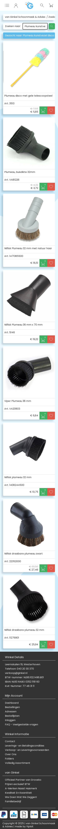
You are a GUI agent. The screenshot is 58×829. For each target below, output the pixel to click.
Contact (10, 741)
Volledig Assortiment (17, 763)
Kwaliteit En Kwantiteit (18, 792)
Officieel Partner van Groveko (23, 779)
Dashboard (12, 702)
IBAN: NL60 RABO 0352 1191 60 (22, 681)
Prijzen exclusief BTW (17, 784)
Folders (9, 758)
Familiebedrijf (13, 801)
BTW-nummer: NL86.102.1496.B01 (24, 677)
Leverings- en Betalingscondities (24, 745)
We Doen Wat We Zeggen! (21, 797)
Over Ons (10, 754)
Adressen (10, 711)
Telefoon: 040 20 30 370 (19, 668)
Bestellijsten (12, 715)
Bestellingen (12, 707)
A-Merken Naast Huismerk (21, 788)
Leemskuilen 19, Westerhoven (22, 664)
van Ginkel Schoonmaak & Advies (25, 17)
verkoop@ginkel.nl (16, 673)
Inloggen (10, 720)
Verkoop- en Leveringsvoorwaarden (27, 750)
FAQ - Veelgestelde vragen (21, 724)
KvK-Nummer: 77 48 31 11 (19, 686)
